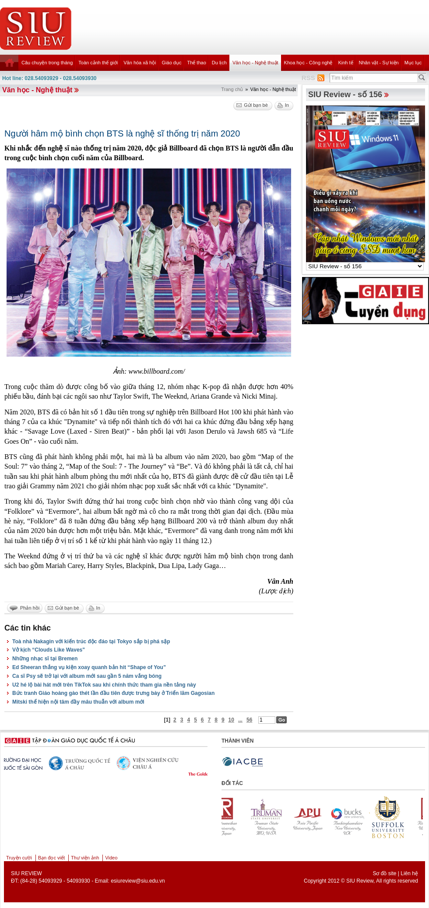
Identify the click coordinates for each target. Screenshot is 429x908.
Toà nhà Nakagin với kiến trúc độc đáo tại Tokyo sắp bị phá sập (91, 641)
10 (231, 720)
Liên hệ (409, 873)
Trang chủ (232, 89)
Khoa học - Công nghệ (308, 62)
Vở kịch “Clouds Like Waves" (48, 650)
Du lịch (219, 62)
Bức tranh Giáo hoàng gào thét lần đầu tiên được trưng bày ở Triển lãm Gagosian (113, 693)
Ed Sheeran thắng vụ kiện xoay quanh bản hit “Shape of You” (89, 667)
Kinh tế (345, 62)
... (240, 720)
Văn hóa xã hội (139, 62)
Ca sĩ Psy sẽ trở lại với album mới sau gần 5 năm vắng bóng (87, 676)
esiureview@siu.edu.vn (138, 881)
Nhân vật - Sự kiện (379, 62)
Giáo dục (172, 62)
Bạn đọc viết (51, 857)
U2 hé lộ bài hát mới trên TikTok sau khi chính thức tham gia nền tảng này (104, 685)
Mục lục (413, 62)
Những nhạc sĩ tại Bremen (44, 659)
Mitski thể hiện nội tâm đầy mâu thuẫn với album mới (78, 702)
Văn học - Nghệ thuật (255, 62)
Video (111, 857)
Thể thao (196, 62)
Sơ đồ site (384, 873)
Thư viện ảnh (85, 857)
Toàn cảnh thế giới (98, 62)
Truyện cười (19, 857)
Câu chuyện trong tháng (47, 62)
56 (249, 720)
